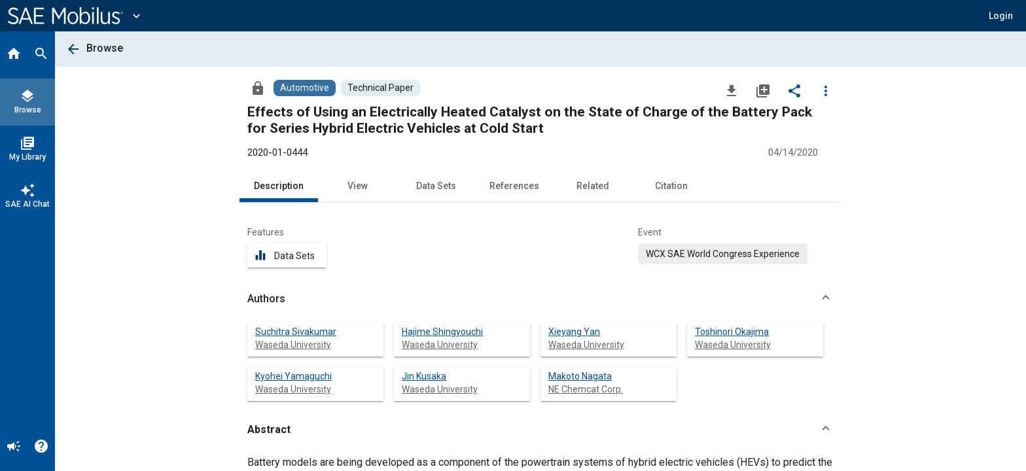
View (357, 186)
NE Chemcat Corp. (585, 389)
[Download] (731, 90)
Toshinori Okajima (732, 331)
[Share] (794, 90)
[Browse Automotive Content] (305, 88)
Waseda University (293, 345)
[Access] (258, 88)
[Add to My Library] (763, 90)
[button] (1000, 15)
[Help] (41, 447)
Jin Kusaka (424, 376)
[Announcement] (13, 447)
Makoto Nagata (580, 376)
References (514, 186)
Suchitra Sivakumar (295, 331)
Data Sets (436, 186)
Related (592, 186)
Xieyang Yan (574, 331)
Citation (671, 186)
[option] (722, 253)
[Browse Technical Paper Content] (380, 88)
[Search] (41, 54)
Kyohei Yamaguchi (293, 376)
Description (279, 186)
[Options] (826, 90)
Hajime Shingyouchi (442, 331)
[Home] (13, 54)
